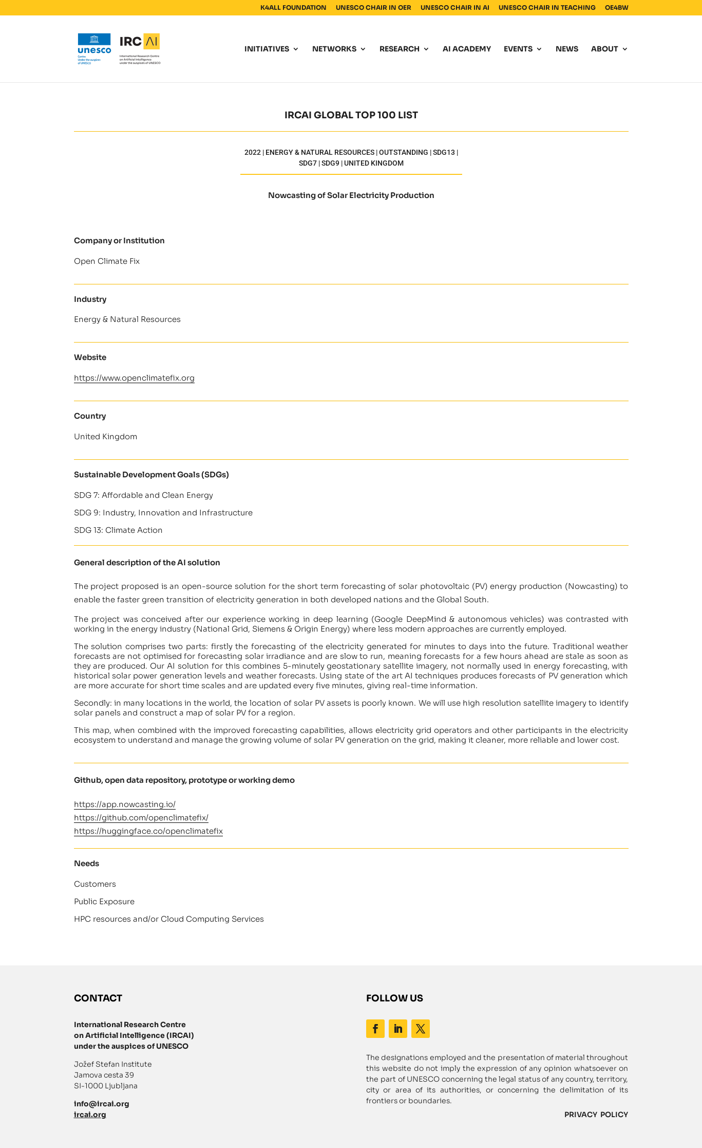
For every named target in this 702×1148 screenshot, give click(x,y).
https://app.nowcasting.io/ (125, 804)
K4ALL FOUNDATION (293, 8)
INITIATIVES (266, 49)
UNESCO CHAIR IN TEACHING (547, 8)
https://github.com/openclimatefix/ (141, 817)
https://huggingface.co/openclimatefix (148, 831)
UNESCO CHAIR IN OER (373, 8)
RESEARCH (400, 49)
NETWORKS (334, 49)
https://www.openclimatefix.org (134, 378)
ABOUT (604, 49)
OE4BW (617, 8)
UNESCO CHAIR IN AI (455, 8)
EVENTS (518, 49)
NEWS (567, 49)
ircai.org (90, 1114)
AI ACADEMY (467, 49)
